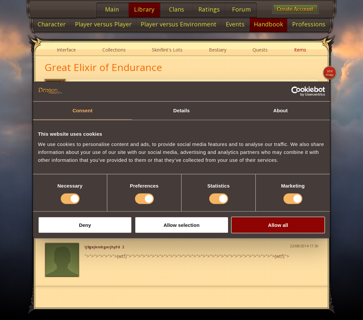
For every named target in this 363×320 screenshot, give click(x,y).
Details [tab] (181, 110)
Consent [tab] (83, 110)
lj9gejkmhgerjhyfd (102, 247)
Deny (85, 225)
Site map (330, 72)
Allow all (278, 225)
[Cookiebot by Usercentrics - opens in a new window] (296, 91)
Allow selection (181, 225)
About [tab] (280, 110)
